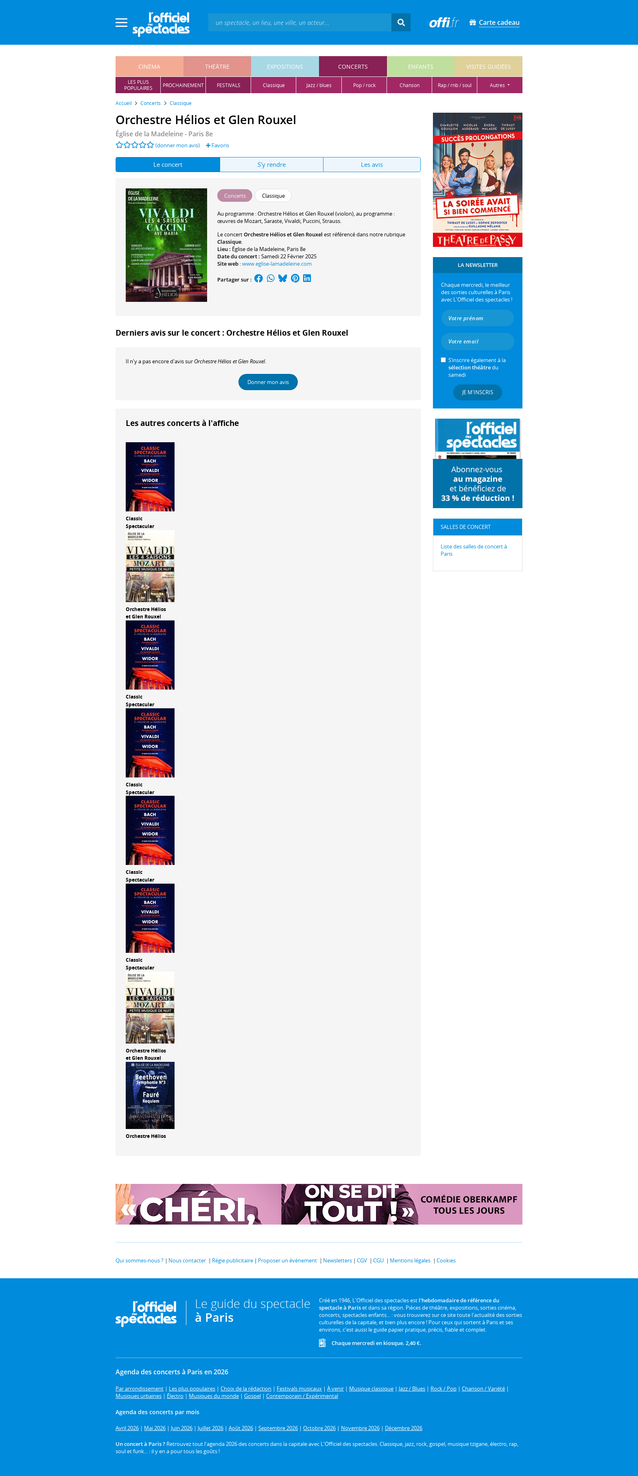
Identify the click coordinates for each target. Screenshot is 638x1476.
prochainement (183, 85)
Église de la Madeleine (258, 249)
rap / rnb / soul (455, 85)
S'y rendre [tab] (272, 164)
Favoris (217, 145)
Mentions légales (410, 1260)
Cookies (446, 1260)
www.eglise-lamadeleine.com (277, 263)
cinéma (149, 66)
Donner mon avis (268, 382)
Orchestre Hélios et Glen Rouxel (146, 613)
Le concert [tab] (167, 164)
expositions (285, 66)
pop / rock (364, 85)
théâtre (217, 66)
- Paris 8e (164, 133)
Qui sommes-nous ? (140, 1260)
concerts (353, 66)
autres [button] (498, 85)
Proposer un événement (287, 1260)
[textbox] (299, 22)
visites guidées (488, 66)
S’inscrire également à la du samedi (477, 367)
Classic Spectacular (140, 522)
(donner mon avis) (177, 145)
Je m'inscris (477, 392)
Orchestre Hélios (146, 1136)
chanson (410, 85)
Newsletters (337, 1260)
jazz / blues (319, 85)
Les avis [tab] (372, 164)
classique (274, 85)
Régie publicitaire (232, 1260)
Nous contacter (187, 1260)
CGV (362, 1260)
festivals (228, 85)
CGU (378, 1260)
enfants (420, 66)
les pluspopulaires (138, 85)
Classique (229, 241)
